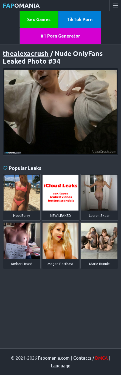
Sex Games (38, 19)
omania (21, 5)
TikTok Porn (79, 19)
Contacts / (90, 358)
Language (60, 365)
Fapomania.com (54, 358)
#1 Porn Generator (60, 35)
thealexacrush (26, 53)
